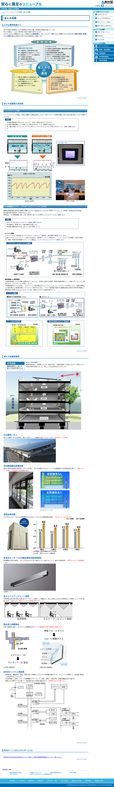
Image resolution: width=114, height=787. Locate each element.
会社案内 (12, 781)
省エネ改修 (100, 39)
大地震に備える (102, 14)
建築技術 (31, 781)
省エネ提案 (73, 772)
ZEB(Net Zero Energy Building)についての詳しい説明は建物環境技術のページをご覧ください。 (33, 757)
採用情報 (88, 781)
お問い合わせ (108, 6)
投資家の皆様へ (99, 781)
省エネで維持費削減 (103, 18)
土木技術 (22, 781)
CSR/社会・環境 (52, 781)
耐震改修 (100, 36)
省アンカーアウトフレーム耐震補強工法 (41, 774)
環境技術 (40, 781)
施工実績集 (64, 781)
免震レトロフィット (36, 772)
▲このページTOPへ (82, 97)
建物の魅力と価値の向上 (104, 26)
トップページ (5, 12)
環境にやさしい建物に (104, 22)
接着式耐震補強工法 (56, 772)
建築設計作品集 (77, 781)
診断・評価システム (103, 32)
